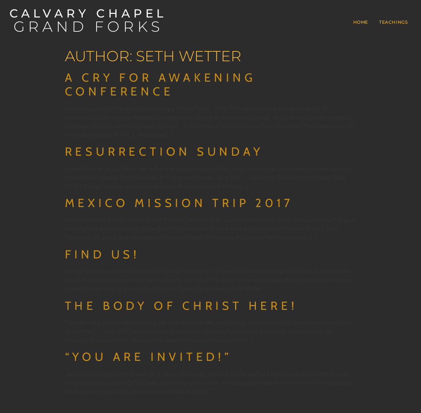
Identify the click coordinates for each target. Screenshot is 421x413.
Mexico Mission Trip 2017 (179, 203)
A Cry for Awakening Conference (160, 84)
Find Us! (102, 254)
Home (360, 22)
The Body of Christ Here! (181, 306)
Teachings (393, 22)
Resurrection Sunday (164, 151)
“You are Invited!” (148, 357)
